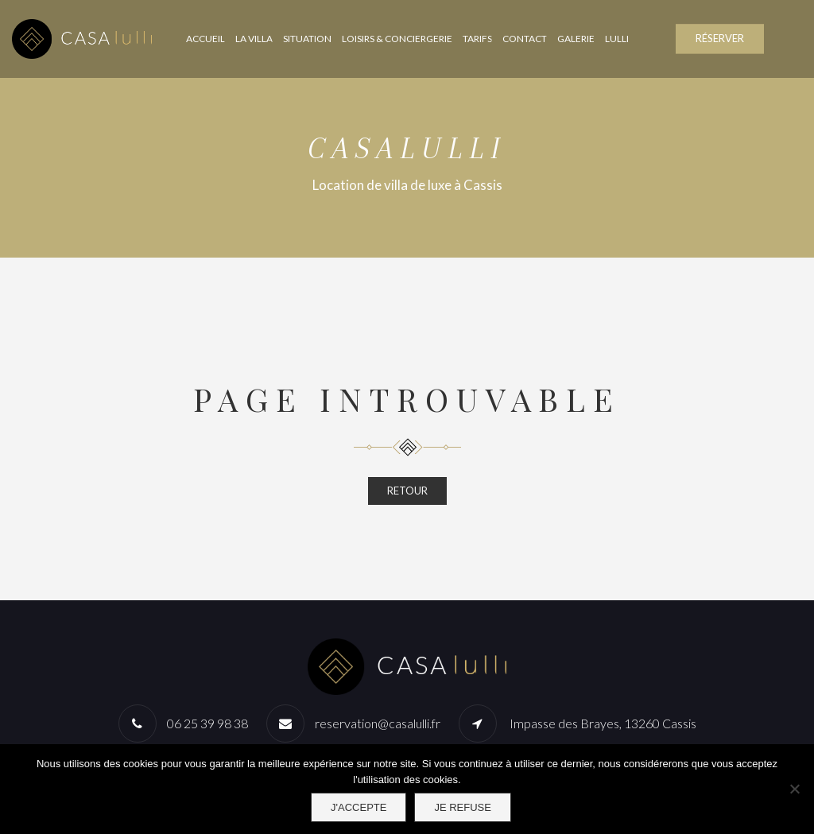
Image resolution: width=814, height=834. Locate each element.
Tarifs (477, 39)
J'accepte (358, 807)
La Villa (254, 39)
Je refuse (462, 807)
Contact (524, 39)
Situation (307, 39)
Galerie (576, 39)
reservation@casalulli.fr (377, 723)
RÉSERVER (720, 38)
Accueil (205, 39)
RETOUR (407, 490)
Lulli (617, 39)
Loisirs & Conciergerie (397, 39)
